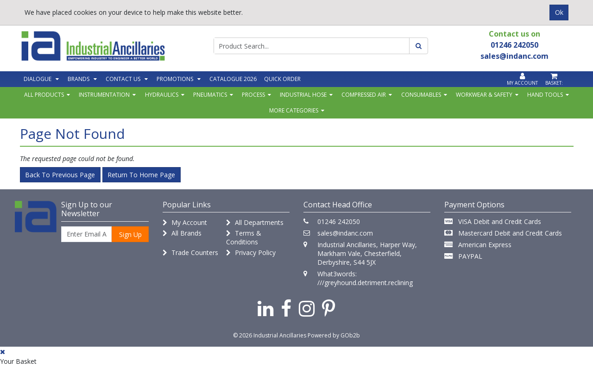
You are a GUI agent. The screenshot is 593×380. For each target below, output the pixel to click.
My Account (185, 222)
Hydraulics (161, 95)
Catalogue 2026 (233, 79)
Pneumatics (210, 95)
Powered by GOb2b (334, 335)
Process (253, 95)
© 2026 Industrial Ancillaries (269, 335)
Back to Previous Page (60, 174)
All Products (44, 95)
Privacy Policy (251, 252)
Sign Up (130, 234)
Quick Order (282, 79)
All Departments (255, 222)
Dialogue (37, 79)
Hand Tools (545, 95)
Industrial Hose (303, 95)
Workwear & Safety (484, 95)
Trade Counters (190, 252)
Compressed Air (363, 95)
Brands (78, 79)
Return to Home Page (141, 174)
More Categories (293, 110)
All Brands (182, 233)
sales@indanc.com (345, 233)
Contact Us (123, 79)
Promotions (175, 79)
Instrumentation (104, 95)
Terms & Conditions (243, 237)
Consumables (421, 95)
